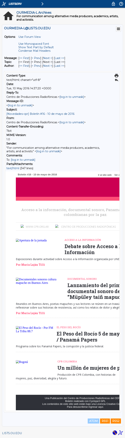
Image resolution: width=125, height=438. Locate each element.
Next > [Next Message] (47, 58)
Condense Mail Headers (34, 50)
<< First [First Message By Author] (24, 66)
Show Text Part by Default (36, 47)
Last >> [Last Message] (59, 58)
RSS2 (115, 421)
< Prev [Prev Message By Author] (36, 66)
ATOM (93, 421)
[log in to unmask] (72, 97)
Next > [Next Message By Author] (47, 66)
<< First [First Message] (24, 58)
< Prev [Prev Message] (36, 58)
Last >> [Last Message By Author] (59, 66)
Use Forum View (29, 37)
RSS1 (105, 421)
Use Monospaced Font (33, 44)
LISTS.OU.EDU (12, 433)
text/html (12, 168)
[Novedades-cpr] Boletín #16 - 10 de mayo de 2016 (40, 114)
